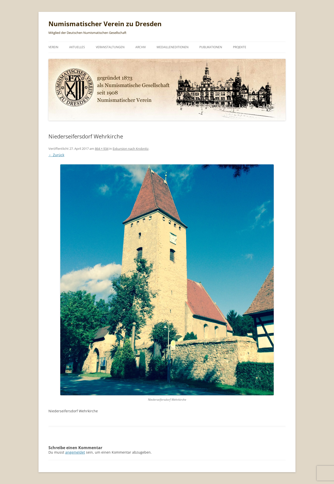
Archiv (140, 47)
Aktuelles (77, 47)
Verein (53, 47)
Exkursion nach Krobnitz (130, 148)
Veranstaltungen (110, 47)
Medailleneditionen (172, 47)
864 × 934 (101, 148)
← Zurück (56, 155)
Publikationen (210, 47)
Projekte (239, 47)
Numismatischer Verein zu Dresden (105, 23)
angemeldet (75, 452)
